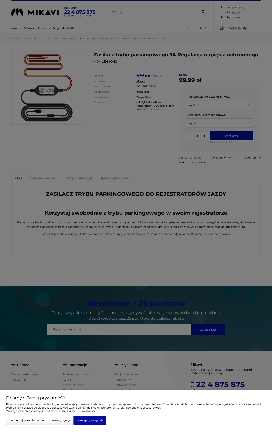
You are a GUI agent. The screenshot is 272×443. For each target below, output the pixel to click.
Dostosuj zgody (60, 420)
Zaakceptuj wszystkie (89, 420)
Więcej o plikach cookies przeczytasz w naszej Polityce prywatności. (51, 411)
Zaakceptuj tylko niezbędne (26, 420)
